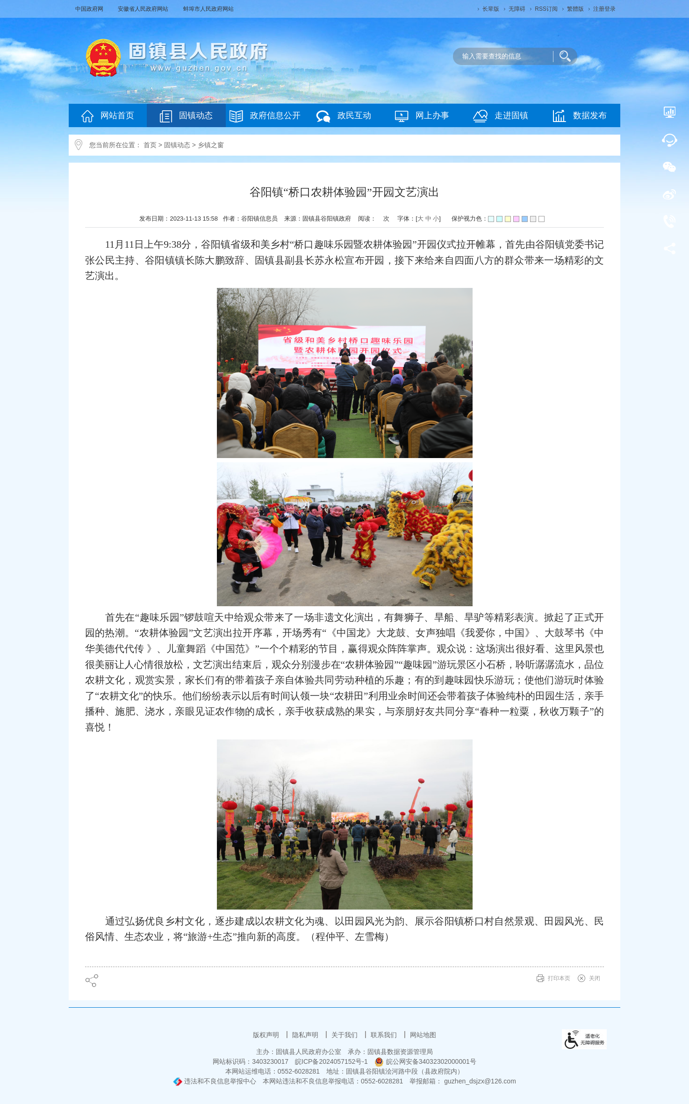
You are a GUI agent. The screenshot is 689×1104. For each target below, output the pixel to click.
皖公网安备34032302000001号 (425, 1061)
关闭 (594, 978)
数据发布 (580, 116)
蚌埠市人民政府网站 (208, 9)
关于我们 (345, 1035)
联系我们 (385, 1035)
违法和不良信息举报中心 (214, 1081)
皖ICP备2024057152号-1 (331, 1061)
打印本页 (559, 978)
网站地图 (423, 1035)
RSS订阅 (546, 9)
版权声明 (267, 1035)
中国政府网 (90, 9)
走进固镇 (500, 116)
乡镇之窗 (211, 145)
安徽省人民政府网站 (144, 9)
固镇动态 (186, 116)
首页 (150, 145)
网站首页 (107, 116)
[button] (490, 9)
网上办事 (422, 116)
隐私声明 (306, 1035)
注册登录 (604, 9)
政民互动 (343, 116)
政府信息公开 (265, 116)
